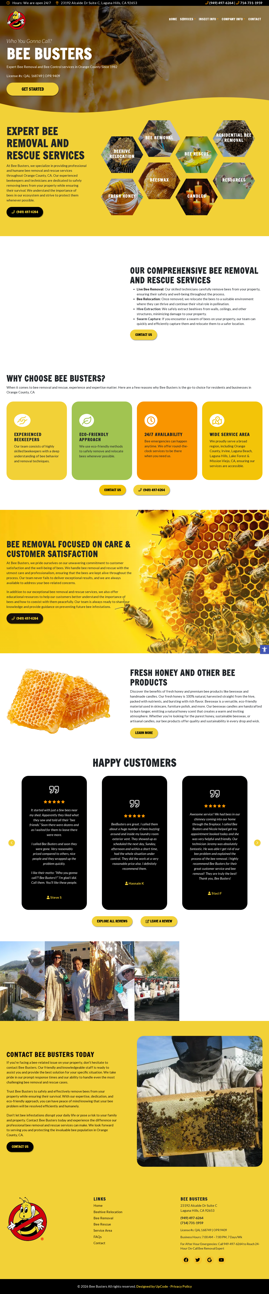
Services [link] (186, 19)
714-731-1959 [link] (249, 3)
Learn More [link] (146, 749)
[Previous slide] (11, 843)
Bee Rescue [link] (102, 1224)
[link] (264, 649)
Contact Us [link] (143, 334)
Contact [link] (254, 19)
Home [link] (173, 19)
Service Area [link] (102, 1230)
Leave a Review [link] (159, 921)
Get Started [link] (33, 89)
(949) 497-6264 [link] (219, 3)
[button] (122, 155)
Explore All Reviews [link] (112, 921)
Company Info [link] (232, 19)
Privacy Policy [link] (181, 1286)
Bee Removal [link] (103, 1218)
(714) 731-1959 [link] (191, 1223)
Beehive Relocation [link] (107, 1212)
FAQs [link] (97, 1237)
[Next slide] (257, 843)
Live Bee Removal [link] (150, 289)
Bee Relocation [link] (148, 299)
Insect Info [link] (207, 19)
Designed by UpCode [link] (152, 1286)
